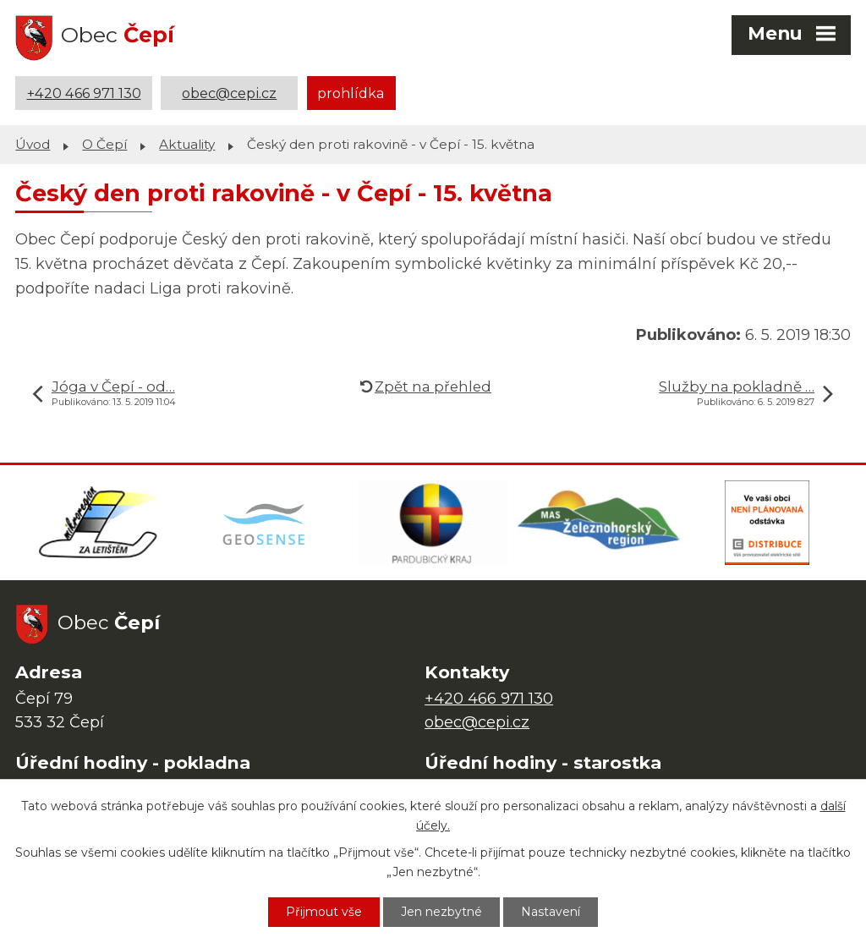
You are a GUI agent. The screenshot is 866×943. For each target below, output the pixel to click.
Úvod (32, 144)
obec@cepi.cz (229, 93)
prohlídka (351, 93)
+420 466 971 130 (84, 93)
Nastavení (550, 911)
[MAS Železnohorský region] (600, 522)
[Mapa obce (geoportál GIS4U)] (266, 522)
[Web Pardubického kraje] (433, 522)
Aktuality (187, 144)
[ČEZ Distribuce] (767, 522)
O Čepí (104, 144)
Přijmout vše (324, 911)
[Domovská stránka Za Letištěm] (99, 522)
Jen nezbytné (441, 911)
